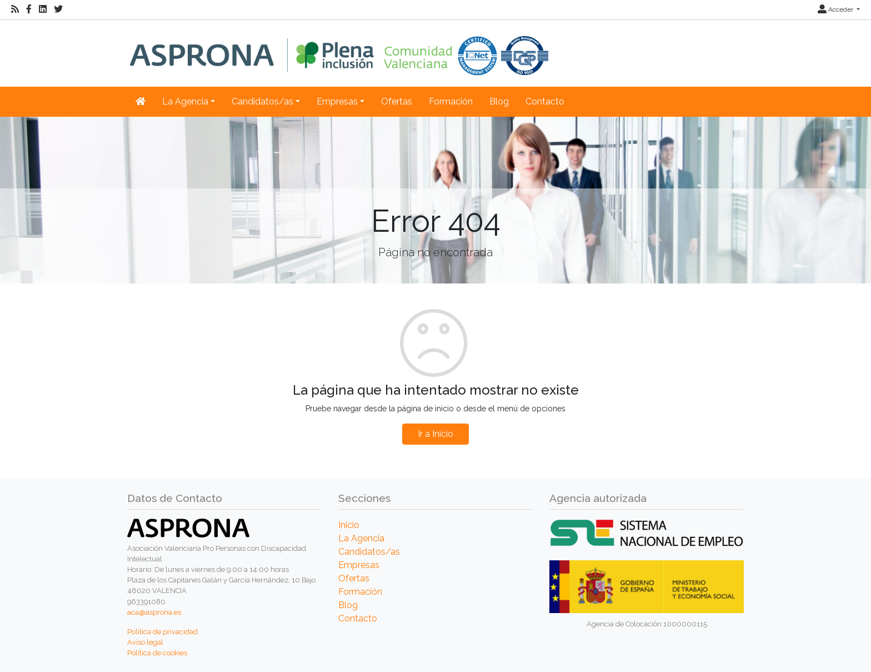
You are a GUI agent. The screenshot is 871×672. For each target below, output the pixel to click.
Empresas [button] (337, 101)
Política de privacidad (162, 632)
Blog (499, 101)
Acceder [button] (836, 9)
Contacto (544, 101)
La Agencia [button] (185, 101)
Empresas (358, 565)
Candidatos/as (369, 551)
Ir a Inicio (435, 434)
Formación (451, 101)
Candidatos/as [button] (262, 101)
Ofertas (396, 101)
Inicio (348, 525)
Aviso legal (145, 642)
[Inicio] (339, 47)
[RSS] (15, 9)
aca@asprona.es (154, 612)
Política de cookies (157, 653)
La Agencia (361, 538)
